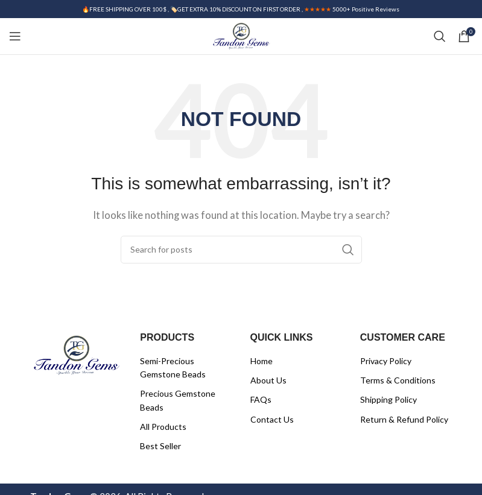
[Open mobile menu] (15, 36)
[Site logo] (241, 35)
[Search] (440, 36)
